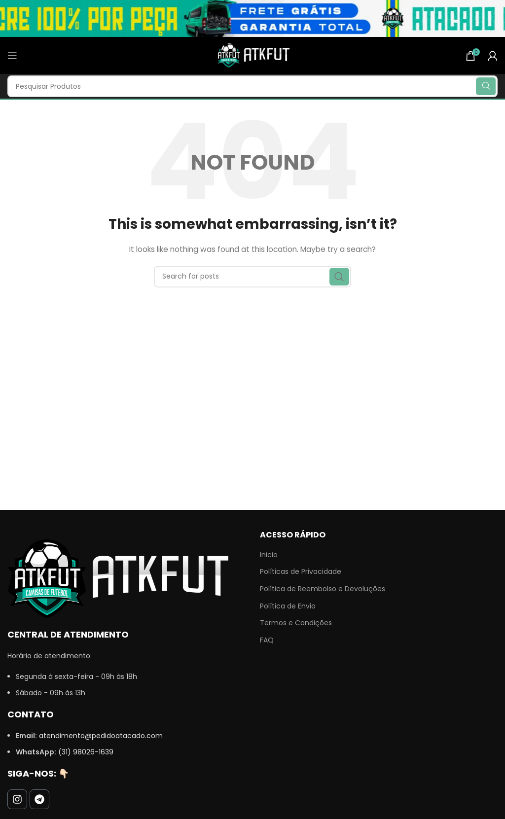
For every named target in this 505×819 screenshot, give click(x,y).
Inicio (269, 555)
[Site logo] (252, 55)
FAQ (267, 640)
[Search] (252, 86)
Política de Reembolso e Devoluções (322, 589)
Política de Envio (288, 606)
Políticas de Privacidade (300, 571)
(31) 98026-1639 (85, 752)
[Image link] (117, 578)
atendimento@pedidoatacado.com (101, 736)
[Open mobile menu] (12, 56)
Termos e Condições (296, 623)
